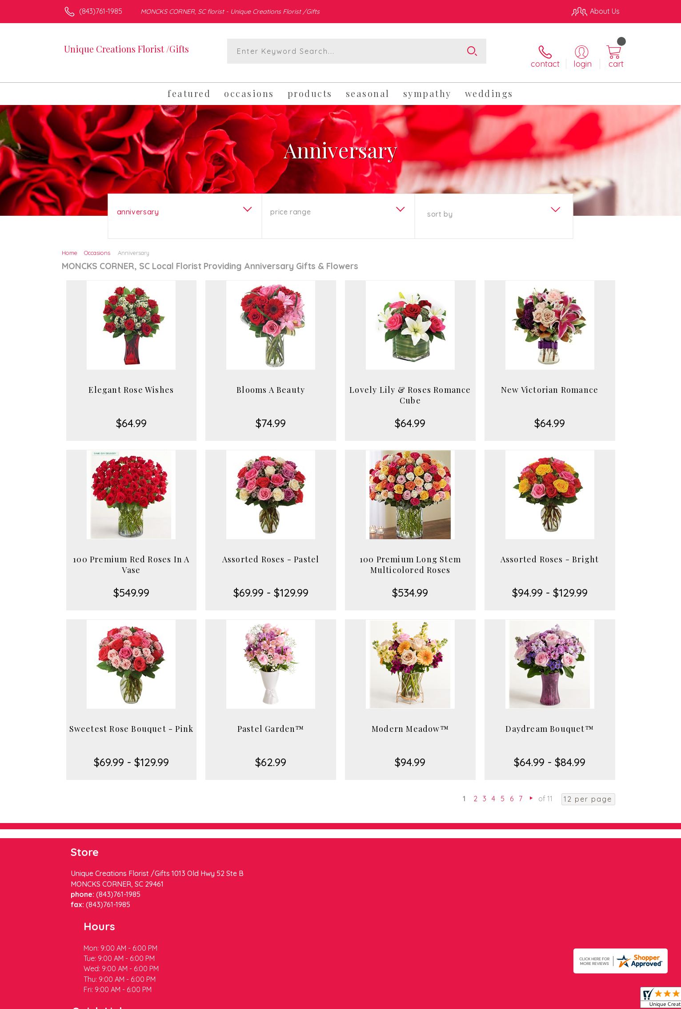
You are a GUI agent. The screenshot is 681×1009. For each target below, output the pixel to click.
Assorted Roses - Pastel (271, 551)
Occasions (97, 244)
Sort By (440, 206)
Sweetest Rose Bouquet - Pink (131, 720)
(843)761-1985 (100, 11)
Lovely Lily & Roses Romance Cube (410, 387)
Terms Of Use (425, 1000)
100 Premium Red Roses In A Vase (131, 556)
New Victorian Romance (549, 381)
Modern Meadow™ (410, 720)
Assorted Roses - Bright (550, 551)
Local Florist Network (541, 1000)
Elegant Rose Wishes (131, 381)
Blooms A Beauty (270, 381)
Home (69, 244)
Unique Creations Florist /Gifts (126, 49)
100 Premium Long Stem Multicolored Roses (410, 556)
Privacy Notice (477, 1000)
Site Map (596, 1000)
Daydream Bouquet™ (549, 720)
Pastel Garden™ (270, 720)
